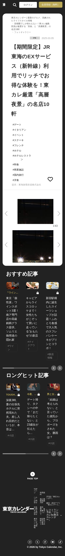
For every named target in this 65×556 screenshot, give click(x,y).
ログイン (28, 4)
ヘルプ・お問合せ (35, 499)
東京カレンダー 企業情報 (36, 523)
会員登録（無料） (51, 4)
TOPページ (35, 491)
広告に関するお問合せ (35, 510)
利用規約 (42, 493)
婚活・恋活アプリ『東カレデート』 (53, 504)
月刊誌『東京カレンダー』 (53, 497)
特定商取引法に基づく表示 (42, 521)
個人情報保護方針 (42, 500)
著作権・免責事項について (42, 510)
